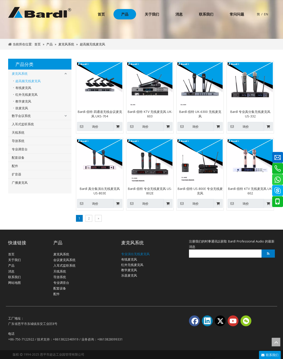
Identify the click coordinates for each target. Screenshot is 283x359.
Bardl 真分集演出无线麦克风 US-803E (100, 190)
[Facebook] (194, 320)
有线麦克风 (23, 88)
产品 (11, 265)
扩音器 (16, 174)
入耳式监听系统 (23, 124)
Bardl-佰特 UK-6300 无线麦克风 (200, 114)
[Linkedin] (207, 320)
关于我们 (14, 260)
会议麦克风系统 (64, 260)
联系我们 (14, 277)
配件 (15, 166)
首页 (11, 254)
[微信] (246, 320)
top (276, 342)
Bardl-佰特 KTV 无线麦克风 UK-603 (149, 114)
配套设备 (18, 157)
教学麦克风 (23, 101)
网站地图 (14, 282)
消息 (11, 271)
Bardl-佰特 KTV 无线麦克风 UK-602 (250, 190)
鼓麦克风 (21, 108)
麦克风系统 (20, 73)
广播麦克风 (20, 182)
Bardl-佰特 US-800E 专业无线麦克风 (200, 190)
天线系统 (18, 132)
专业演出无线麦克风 (135, 254)
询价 (87, 126)
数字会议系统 (21, 116)
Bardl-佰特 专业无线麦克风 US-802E (150, 190)
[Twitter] (220, 320)
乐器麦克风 (129, 275)
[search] (224, 253)
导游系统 (18, 141)
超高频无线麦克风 (28, 81)
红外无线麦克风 (26, 94)
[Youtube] (233, 320)
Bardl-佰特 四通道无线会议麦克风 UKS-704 (100, 114)
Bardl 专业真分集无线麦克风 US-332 (250, 114)
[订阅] (268, 253)
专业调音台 (20, 149)
